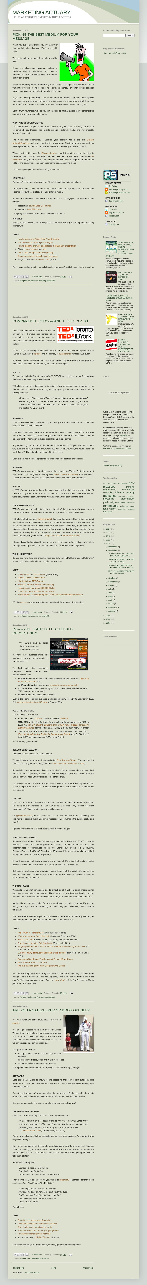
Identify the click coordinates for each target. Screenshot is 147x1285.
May (110, 596)
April (110, 600)
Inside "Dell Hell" (25, 939)
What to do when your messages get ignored (38, 1230)
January (112, 611)
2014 (108, 529)
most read (121, 496)
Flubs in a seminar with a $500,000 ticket (36, 588)
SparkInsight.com (116, 201)
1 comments (37, 993)
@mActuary (113, 186)
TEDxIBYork (23, 574)
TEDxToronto (65, 354)
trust (105, 511)
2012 (108, 536)
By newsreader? (110, 53)
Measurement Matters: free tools (33, 962)
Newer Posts (18, 1268)
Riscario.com (114, 216)
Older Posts (88, 1268)
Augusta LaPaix (52, 535)
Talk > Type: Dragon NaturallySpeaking (35, 252)
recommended (120, 502)
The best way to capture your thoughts (35, 242)
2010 (108, 543)
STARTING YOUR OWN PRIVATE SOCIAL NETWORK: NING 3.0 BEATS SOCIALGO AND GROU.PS (120, 249)
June (110, 593)
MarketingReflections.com (119, 192)
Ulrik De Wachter (42, 1237)
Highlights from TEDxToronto (31, 581)
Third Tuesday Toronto (67, 760)
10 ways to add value (31, 1130)
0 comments (37, 277)
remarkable (51, 281)
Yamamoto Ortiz (42, 259)
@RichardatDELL (24, 815)
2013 (108, 532)
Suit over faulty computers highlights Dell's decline (42, 953)
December (113, 547)
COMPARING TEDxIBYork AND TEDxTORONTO (50, 321)
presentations (49, 997)
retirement (124, 506)
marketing (42, 281)
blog (28, 249)
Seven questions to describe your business (37, 256)
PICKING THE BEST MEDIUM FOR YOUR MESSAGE (120, 555)
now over (64, 718)
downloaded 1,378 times (40, 206)
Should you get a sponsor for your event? (36, 591)
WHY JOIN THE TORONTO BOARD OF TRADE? (125, 275)
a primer (37, 354)
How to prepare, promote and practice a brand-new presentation (47, 246)
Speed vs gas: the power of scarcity (34, 1220)
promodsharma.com (122, 449)
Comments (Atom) (31, 1272)
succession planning (126, 509)
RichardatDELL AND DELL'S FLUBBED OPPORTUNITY (120, 566)
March (111, 604)
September (113, 582)
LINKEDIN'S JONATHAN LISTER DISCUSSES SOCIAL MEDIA (119, 298)
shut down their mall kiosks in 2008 (68, 763)
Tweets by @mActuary (112, 465)
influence (34, 281)
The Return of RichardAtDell (30, 933)
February (112, 607)
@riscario (113, 209)
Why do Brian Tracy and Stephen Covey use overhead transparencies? (50, 595)
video (110, 512)
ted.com (24, 602)
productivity (44, 1258)
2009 (108, 616)
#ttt (21, 997)
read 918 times (34, 209)
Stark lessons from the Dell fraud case (35, 943)
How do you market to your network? (34, 1234)
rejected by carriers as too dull (63, 685)
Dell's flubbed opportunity (66, 474)
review (132, 506)
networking (35, 1258)
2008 (108, 619)
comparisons (109, 489)
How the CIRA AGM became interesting (36, 584)
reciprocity (64, 1180)
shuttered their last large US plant (32, 702)
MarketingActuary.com (118, 189)
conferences (35, 616)
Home (53, 1268)
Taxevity (123, 435)
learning (130, 492)
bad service (122, 483)
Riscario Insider (49, 153)
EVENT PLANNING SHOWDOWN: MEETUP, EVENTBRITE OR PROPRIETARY (126, 345)
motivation (130, 496)
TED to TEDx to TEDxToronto (31, 577)
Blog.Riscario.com (116, 213)
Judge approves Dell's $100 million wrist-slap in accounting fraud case (51, 946)
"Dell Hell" (38, 718)
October (112, 578)
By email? (122, 53)
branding (130, 487)
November (113, 550)
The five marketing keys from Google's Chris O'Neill (41, 966)
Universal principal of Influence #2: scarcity (37, 1223)
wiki (44, 249)
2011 (108, 540)
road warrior (109, 508)
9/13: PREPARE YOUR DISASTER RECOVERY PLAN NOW (126, 318)
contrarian (108, 492)
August (111, 585)
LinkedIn (106, 449)
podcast (34, 249)
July (110, 589)
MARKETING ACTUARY (42, 12)
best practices (25, 281)
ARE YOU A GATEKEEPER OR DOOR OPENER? (51, 1010)
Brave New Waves (71, 535)
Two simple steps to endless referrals (35, 1227)
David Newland (45, 519)
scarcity (16, 1023)
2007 (108, 623)
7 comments (37, 612)
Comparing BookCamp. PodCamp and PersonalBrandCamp (45, 959)
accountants (111, 483)
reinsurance (130, 502)
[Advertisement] (53, 300)
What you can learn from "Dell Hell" (34, 936)
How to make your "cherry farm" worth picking (38, 239)
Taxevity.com (114, 224)
